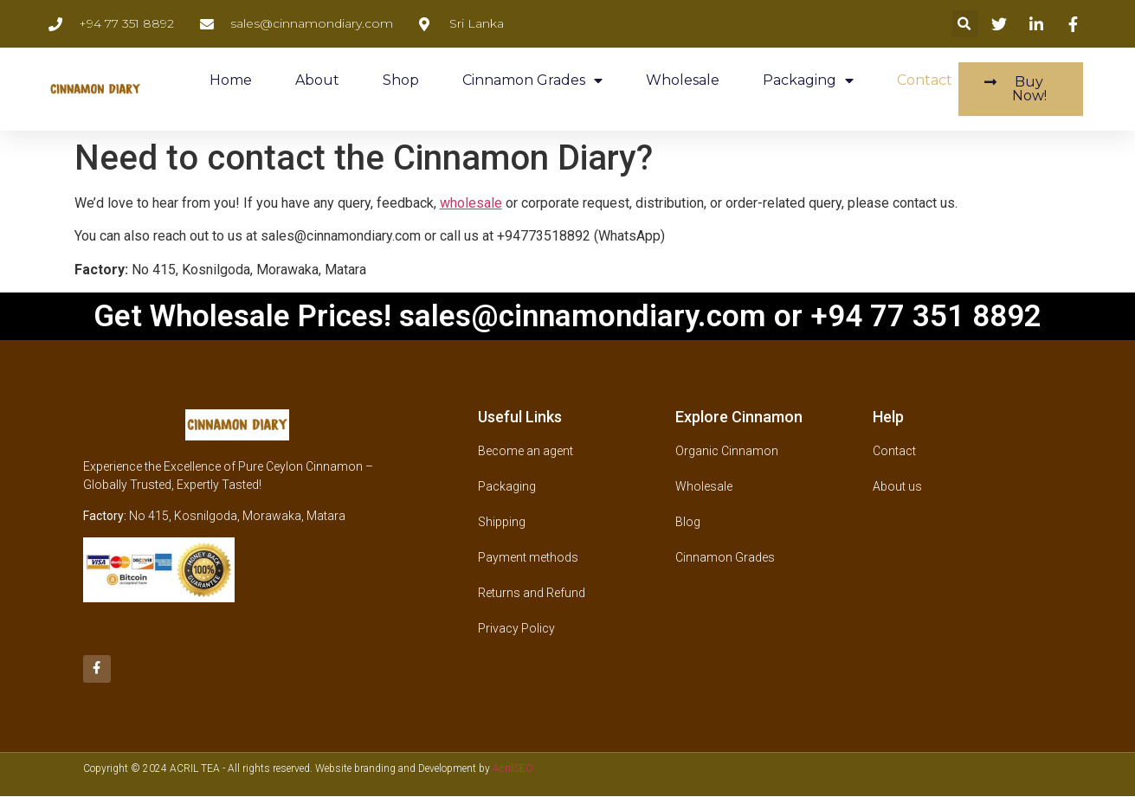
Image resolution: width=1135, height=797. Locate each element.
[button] (964, 23)
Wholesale (682, 80)
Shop (401, 80)
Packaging (808, 80)
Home (231, 80)
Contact (924, 80)
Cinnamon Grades (532, 80)
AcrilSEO (513, 768)
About (317, 80)
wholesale (471, 203)
